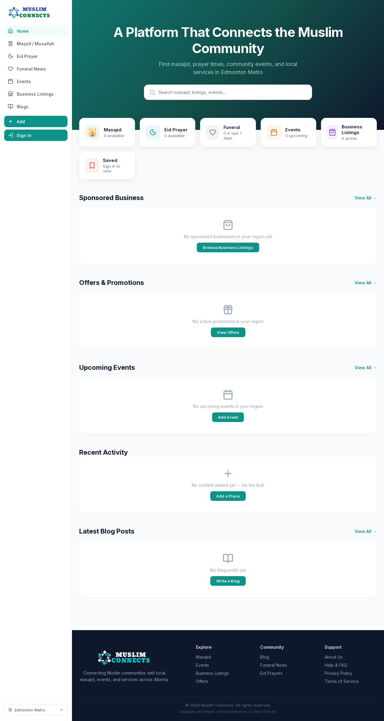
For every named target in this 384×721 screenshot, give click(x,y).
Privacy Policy (338, 673)
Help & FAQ (336, 665)
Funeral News (273, 665)
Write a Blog (228, 581)
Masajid (203, 657)
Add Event (228, 417)
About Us (334, 657)
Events (202, 665)
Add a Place (228, 496)
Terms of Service (342, 681)
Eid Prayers (271, 673)
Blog (264, 657)
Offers (202, 681)
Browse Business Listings (228, 247)
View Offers (228, 332)
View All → (366, 197)
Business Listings (212, 673)
